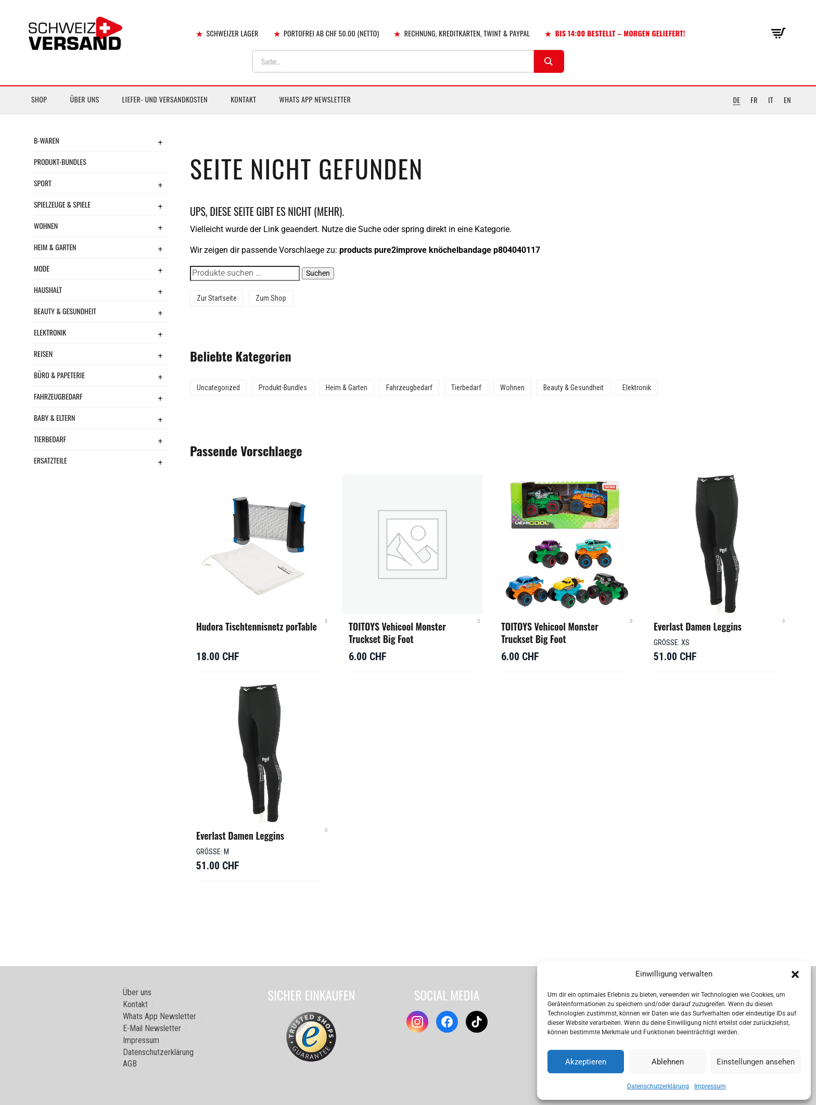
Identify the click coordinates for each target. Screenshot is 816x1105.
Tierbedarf (50, 438)
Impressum (710, 1086)
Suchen (318, 273)
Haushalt (48, 289)
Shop (39, 99)
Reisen (43, 353)
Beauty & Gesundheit (65, 310)
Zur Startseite (217, 298)
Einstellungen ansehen (756, 1062)
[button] (795, 974)
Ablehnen (668, 1062)
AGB (130, 1064)
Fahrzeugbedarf (58, 396)
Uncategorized (218, 387)
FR (754, 99)
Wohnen (46, 225)
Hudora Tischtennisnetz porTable (256, 626)
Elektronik (50, 332)
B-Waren (46, 140)
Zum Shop (271, 298)
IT (770, 99)
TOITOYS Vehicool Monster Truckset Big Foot (397, 633)
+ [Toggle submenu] (160, 142)
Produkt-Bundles (60, 161)
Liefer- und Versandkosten (165, 99)
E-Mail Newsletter (152, 1028)
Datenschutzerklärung (658, 1086)
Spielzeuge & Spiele (62, 204)
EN (787, 99)
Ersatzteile (50, 460)
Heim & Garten (55, 246)
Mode (41, 268)
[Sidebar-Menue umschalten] (408, 113)
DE (736, 99)
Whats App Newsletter (315, 99)
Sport (43, 182)
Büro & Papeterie (59, 374)
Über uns (84, 99)
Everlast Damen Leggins (698, 626)
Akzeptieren (585, 1062)
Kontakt (243, 99)
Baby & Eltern (54, 417)
